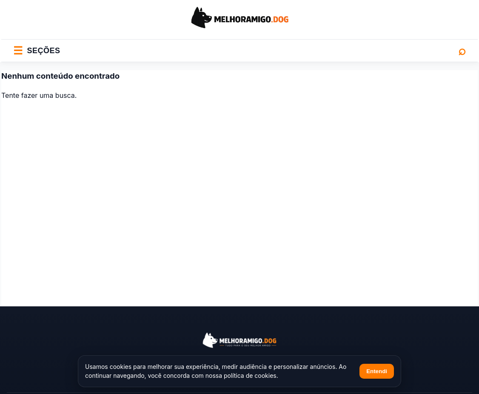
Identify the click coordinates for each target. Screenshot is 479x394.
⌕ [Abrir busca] (462, 50)
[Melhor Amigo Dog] (239, 340)
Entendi (376, 371)
